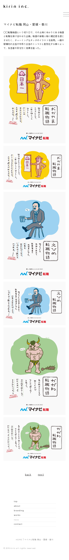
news (16, 519)
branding (19, 511)
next (41, 474)
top (16, 501)
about (17, 506)
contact (18, 524)
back (28, 474)
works (17, 515)
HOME (19, 539)
